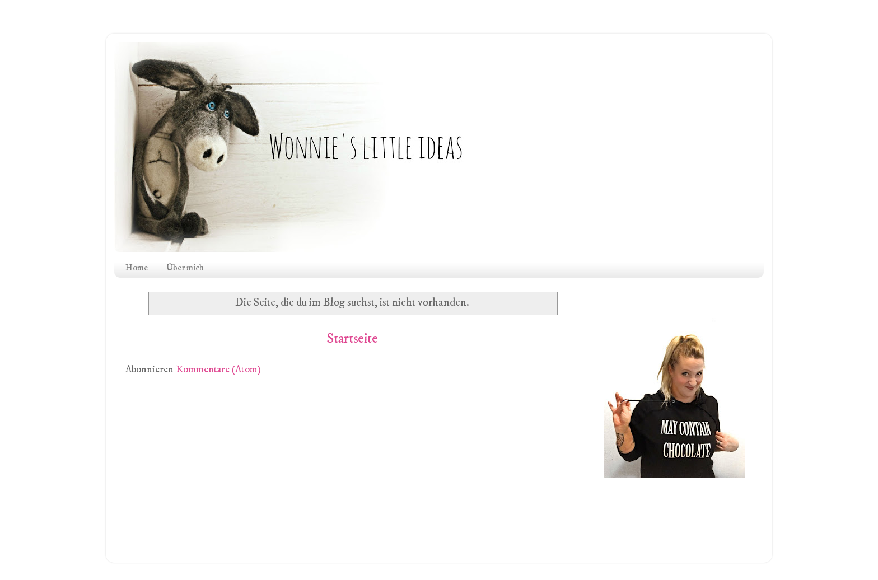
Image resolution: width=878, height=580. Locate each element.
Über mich (185, 267)
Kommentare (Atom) (218, 369)
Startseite (352, 339)
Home (136, 267)
